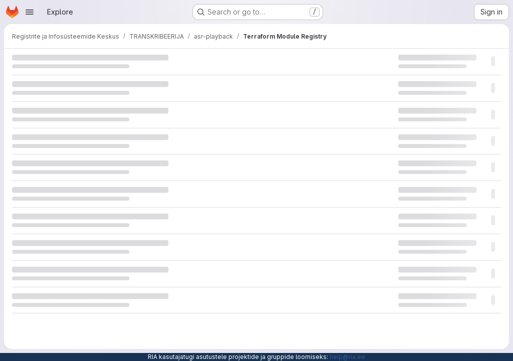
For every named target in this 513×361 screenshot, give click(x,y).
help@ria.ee (347, 356)
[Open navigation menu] (30, 12)
